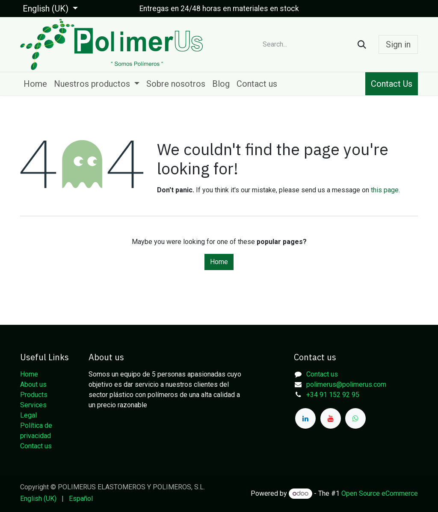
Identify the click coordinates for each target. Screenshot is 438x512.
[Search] (361, 44)
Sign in (398, 44)
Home (219, 262)
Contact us (36, 446)
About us (33, 384)
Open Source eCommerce (379, 493)
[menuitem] (35, 84)
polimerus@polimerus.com (346, 384)
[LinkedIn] (305, 418)
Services (33, 405)
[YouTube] (330, 418)
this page (385, 190)
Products (33, 395)
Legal (28, 415)
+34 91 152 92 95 (332, 395)
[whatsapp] (355, 418)
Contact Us (391, 84)
